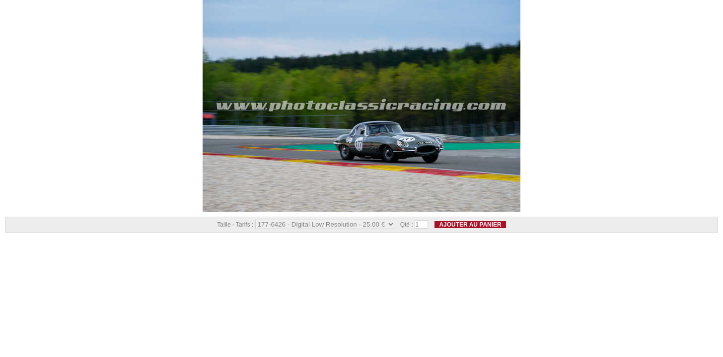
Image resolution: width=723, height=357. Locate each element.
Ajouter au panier (470, 224)
